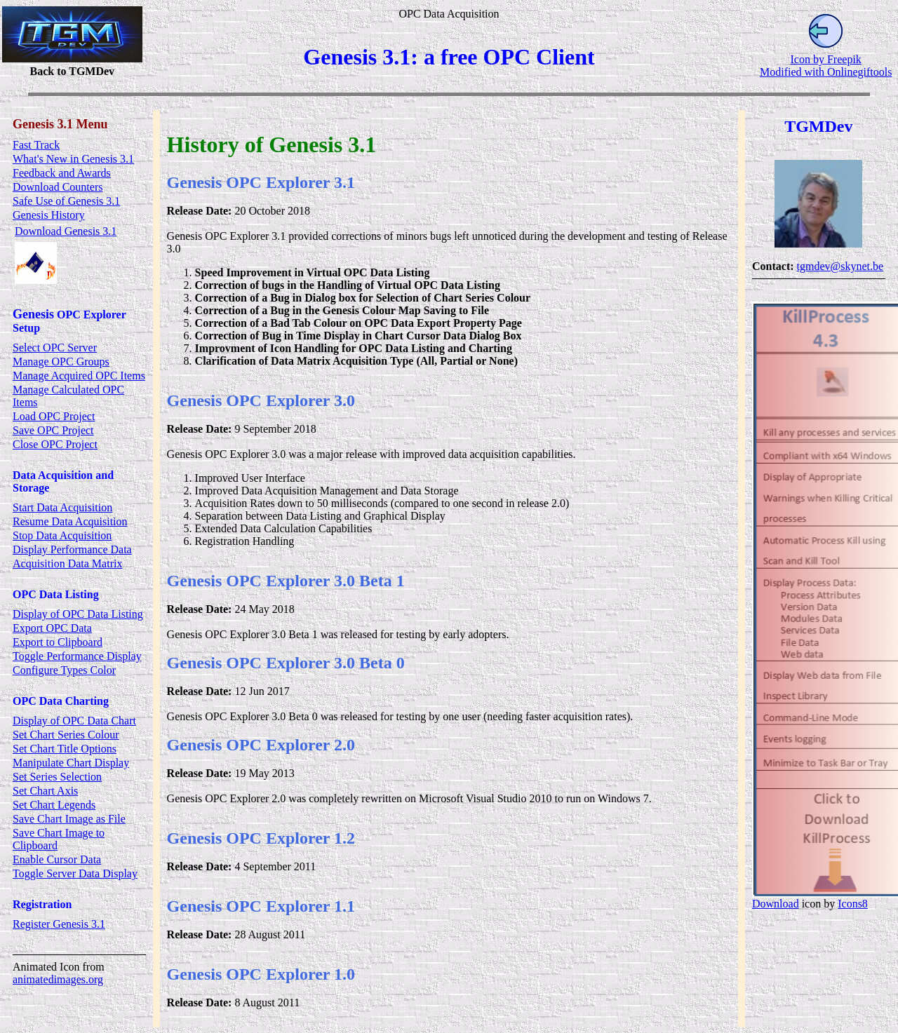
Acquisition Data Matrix (67, 563)
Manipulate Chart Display (71, 763)
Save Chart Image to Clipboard (59, 839)
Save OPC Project (53, 430)
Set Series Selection (57, 777)
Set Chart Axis (45, 791)
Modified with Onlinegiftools (826, 72)
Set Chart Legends (54, 805)
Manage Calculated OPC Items (68, 396)
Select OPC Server (55, 347)
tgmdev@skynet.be (840, 266)
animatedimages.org (58, 979)
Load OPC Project (54, 416)
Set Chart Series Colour (66, 735)
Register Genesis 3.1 (59, 924)
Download (775, 904)
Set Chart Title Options (64, 749)
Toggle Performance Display (77, 656)
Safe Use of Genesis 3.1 (66, 201)
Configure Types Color (64, 670)
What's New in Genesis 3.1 (73, 159)
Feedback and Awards (62, 173)
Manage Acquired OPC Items (79, 376)
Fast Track (36, 145)
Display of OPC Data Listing (78, 614)
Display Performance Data (72, 549)
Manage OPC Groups (61, 361)
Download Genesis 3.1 (65, 231)
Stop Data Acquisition (62, 535)
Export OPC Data (52, 628)
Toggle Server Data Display (75, 873)
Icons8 (853, 904)
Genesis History (49, 215)
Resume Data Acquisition (70, 521)
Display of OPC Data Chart (74, 721)
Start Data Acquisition (62, 507)
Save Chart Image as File (69, 819)
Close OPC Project (55, 444)
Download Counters (57, 187)
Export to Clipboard (57, 642)
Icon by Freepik (826, 59)
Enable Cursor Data (57, 859)
